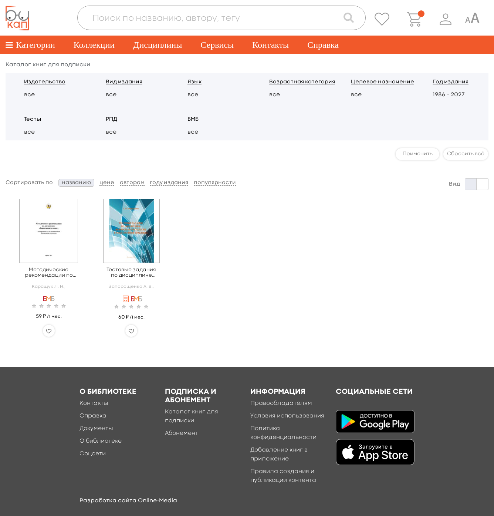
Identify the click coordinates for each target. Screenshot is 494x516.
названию (76, 182)
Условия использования (287, 416)
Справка (323, 45)
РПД (111, 119)
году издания (169, 182)
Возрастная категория (302, 82)
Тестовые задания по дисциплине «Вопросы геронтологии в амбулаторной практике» (131, 272)
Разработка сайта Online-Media (128, 500)
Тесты (32, 119)
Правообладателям (281, 403)
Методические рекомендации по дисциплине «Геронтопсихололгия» (48, 272)
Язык (194, 82)
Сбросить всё (465, 154)
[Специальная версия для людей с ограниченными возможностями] (472, 19)
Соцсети (92, 453)
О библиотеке (100, 441)
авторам (132, 182)
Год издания (450, 82)
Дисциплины (157, 45)
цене (106, 182)
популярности (215, 182)
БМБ (193, 119)
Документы (96, 428)
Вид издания (124, 82)
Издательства (44, 82)
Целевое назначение (382, 82)
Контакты (270, 45)
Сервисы (217, 45)
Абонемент (181, 433)
